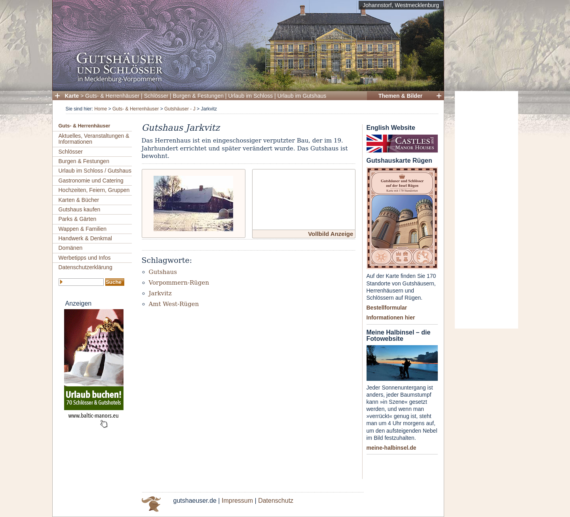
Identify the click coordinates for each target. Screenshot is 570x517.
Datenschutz (275, 500)
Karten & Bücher (79, 200)
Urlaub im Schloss (250, 96)
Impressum (237, 500)
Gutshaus (163, 272)
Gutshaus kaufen (80, 209)
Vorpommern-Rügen (179, 282)
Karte (72, 96)
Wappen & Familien (83, 229)
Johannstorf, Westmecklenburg (401, 5)
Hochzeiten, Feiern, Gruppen (94, 190)
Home (100, 109)
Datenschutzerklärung (85, 267)
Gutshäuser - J (180, 109)
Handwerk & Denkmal (85, 238)
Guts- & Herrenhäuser (112, 96)
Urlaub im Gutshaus (302, 96)
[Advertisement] (486, 210)
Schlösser (156, 96)
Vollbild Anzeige (330, 233)
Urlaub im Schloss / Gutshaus (95, 170)
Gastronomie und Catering (91, 180)
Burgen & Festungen (198, 96)
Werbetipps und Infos (85, 258)
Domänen (71, 248)
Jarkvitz (160, 293)
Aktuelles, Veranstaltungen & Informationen (94, 139)
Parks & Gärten (78, 219)
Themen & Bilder (400, 96)
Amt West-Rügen (174, 304)
